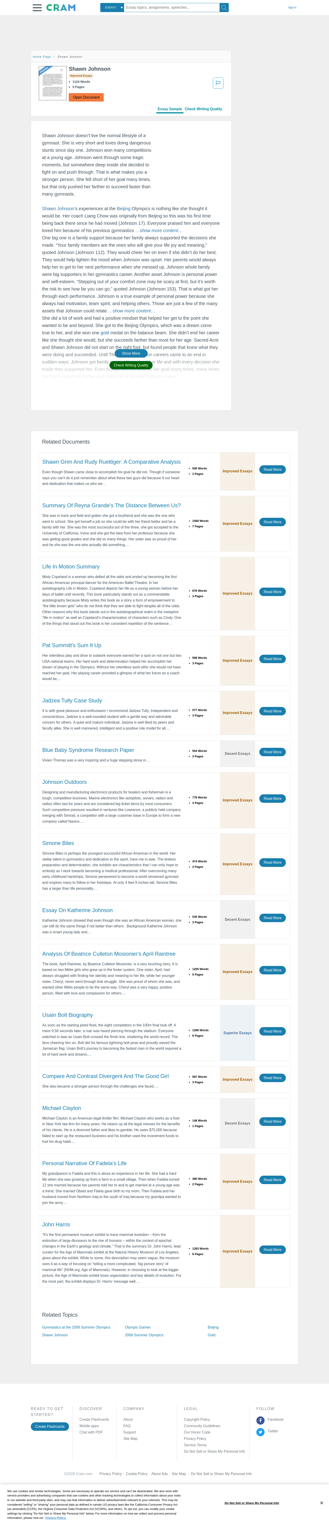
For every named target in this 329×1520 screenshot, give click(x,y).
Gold (211, 1335)
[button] (37, 7)
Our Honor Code (197, 1432)
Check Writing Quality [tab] (203, 109)
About (128, 1419)
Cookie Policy (138, 1474)
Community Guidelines (202, 1426)
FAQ (127, 1426)
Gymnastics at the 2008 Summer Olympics (76, 1327)
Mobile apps (89, 1426)
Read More (272, 469)
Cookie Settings (203, 1474)
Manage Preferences (201, 1451)
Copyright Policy (197, 1419)
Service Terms (195, 1445)
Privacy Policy (195, 1439)
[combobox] (112, 7)
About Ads (161, 1474)
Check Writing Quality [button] (131, 365)
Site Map (130, 1439)
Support (129, 1432)
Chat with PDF (91, 1432)
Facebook (275, 1419)
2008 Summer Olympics (144, 1335)
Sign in (292, 7)
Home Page (42, 56)
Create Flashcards (50, 1426)
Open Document (86, 97)
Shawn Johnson (58, 208)
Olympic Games (138, 1327)
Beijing (123, 208)
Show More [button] (131, 353)
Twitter (272, 1431)
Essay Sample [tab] (170, 109)
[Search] (224, 7)
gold (105, 332)
